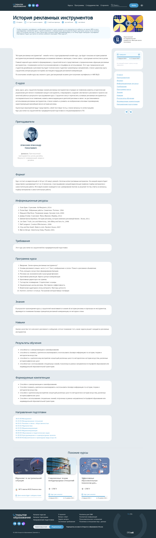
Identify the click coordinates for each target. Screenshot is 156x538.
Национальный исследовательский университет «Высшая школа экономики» (127, 39)
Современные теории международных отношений (61, 479)
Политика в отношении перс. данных (92, 522)
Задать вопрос (63, 519)
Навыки (120, 95)
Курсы (70, 5)
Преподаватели (123, 78)
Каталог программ (40, 517)
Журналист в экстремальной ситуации (28, 479)
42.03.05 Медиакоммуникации (26, 428)
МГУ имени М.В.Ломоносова (28, 489)
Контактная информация (88, 517)
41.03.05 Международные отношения (29, 421)
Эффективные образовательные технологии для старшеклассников (89, 480)
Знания (120, 92)
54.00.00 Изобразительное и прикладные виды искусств (36, 438)
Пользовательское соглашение (90, 519)
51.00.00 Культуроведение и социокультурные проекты (36, 435)
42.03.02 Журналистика (24, 426)
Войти (134, 5)
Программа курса (124, 89)
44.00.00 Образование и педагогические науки (33, 433)
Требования (122, 87)
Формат (120, 81)
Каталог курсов (39, 515)
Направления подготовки (127, 104)
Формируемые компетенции (128, 101)
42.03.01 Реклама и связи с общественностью (32, 423)
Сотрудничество (92, 5)
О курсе (120, 75)
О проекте (105, 5)
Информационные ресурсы (127, 83)
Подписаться (56, 527)
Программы (79, 5)
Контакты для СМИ (86, 514)
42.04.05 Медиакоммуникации (26, 431)
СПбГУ (52, 489)
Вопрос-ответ (63, 517)
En (131, 514)
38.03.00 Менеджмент (24, 419)
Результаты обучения (125, 98)
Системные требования (66, 522)
